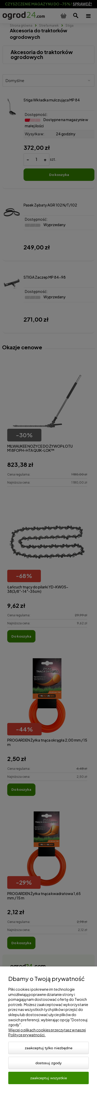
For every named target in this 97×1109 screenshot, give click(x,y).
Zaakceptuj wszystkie (48, 1078)
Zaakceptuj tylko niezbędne (48, 1048)
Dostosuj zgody (48, 1063)
